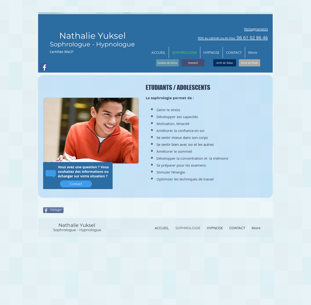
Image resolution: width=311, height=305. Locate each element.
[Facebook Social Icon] (43, 67)
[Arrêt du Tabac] (224, 62)
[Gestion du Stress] (167, 62)
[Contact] (76, 183)
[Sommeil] (193, 62)
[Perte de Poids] (249, 62)
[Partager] (53, 210)
